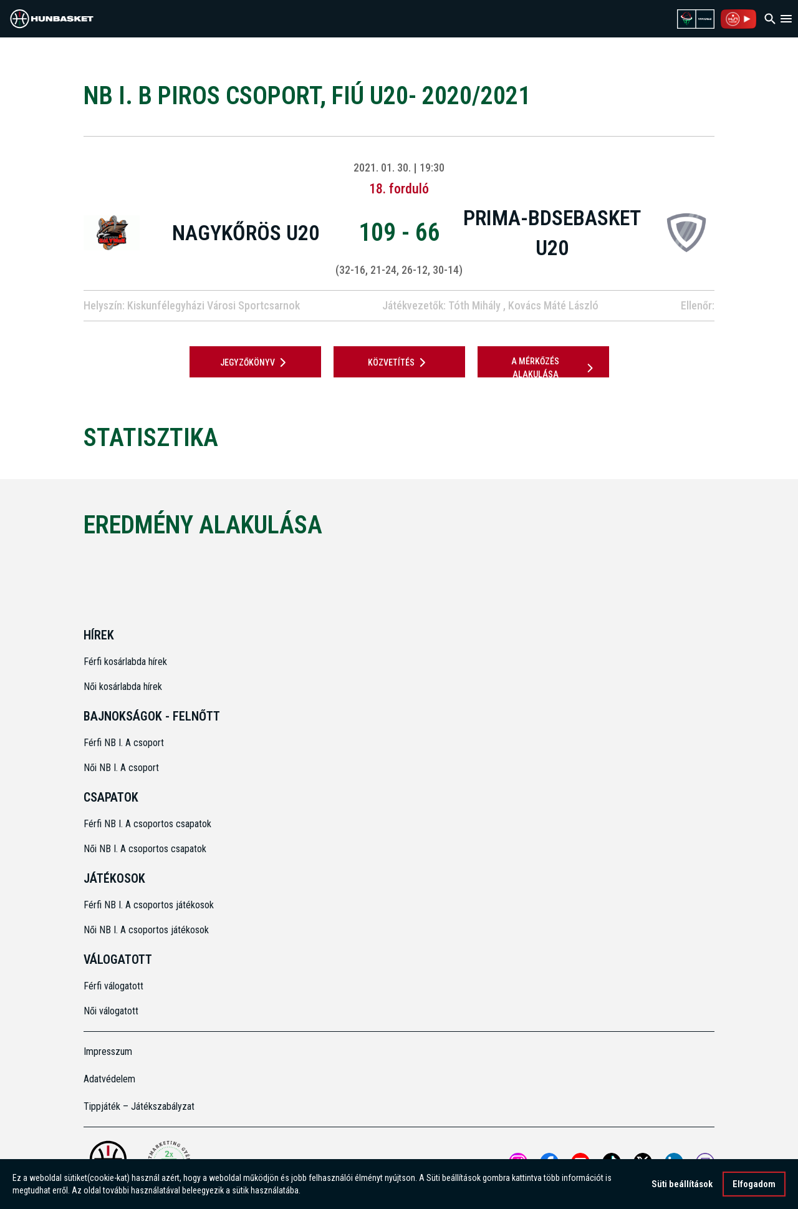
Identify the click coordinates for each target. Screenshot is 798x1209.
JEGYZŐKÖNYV (255, 362)
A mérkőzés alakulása (554, 367)
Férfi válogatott (113, 986)
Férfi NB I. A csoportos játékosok (149, 905)
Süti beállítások (682, 1185)
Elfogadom (754, 1185)
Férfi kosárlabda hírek (125, 662)
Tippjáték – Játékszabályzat (139, 1106)
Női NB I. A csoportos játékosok (146, 930)
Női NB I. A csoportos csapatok (146, 849)
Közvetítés (399, 362)
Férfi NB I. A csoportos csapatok (149, 824)
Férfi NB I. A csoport (124, 743)
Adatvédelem (109, 1079)
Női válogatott (111, 1011)
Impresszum (108, 1051)
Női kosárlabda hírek (123, 686)
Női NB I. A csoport (121, 768)
